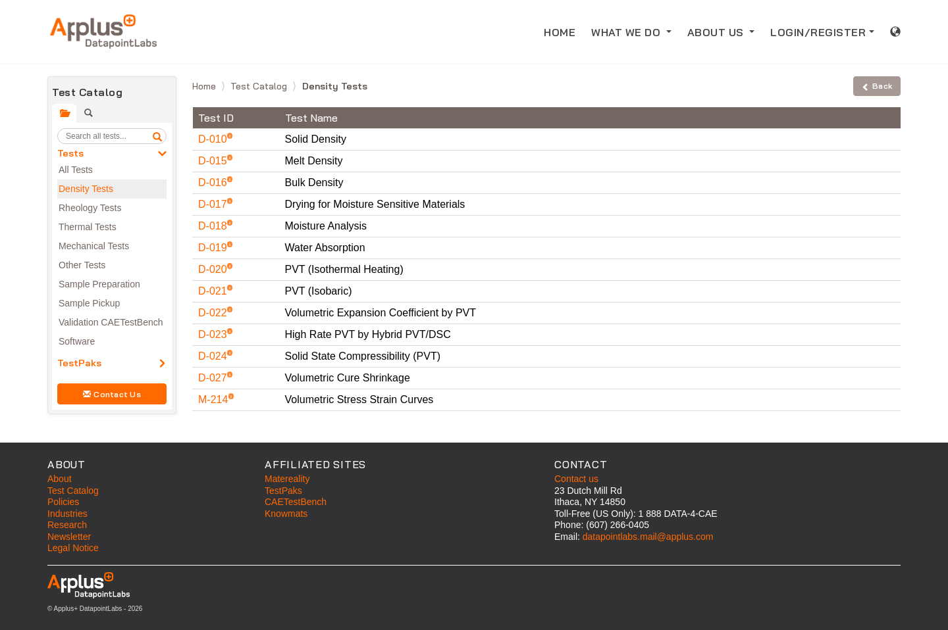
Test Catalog (260, 86)
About (59, 478)
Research (67, 525)
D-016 (214, 182)
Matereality (287, 478)
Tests (70, 153)
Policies (63, 502)
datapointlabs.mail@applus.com (648, 536)
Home (205, 86)
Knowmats (286, 513)
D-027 (214, 377)
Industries (67, 513)
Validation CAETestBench (111, 322)
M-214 (214, 399)
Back (877, 86)
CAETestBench (296, 502)
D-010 (214, 139)
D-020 (214, 269)
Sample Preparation (99, 284)
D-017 (214, 204)
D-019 (214, 247)
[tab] (64, 113)
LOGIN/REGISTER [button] (818, 32)
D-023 (214, 334)
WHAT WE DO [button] (627, 32)
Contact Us (112, 394)
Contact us (576, 478)
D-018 (214, 225)
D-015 (214, 160)
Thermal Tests (88, 227)
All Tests (76, 169)
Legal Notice (73, 548)
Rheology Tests (90, 208)
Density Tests (86, 188)
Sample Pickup (89, 303)
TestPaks (79, 363)
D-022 (214, 312)
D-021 (214, 291)
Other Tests (82, 265)
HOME (563, 31)
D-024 (214, 356)
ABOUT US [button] (717, 32)
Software (77, 341)
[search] (157, 136)
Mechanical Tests (94, 246)
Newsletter (69, 536)
